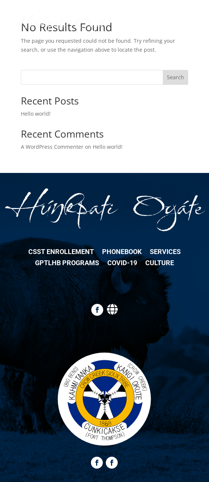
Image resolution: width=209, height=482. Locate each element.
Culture (159, 263)
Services (165, 252)
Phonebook (122, 252)
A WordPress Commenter (52, 146)
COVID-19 (122, 263)
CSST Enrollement (61, 252)
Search (175, 77)
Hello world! (36, 113)
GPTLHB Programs (67, 263)
